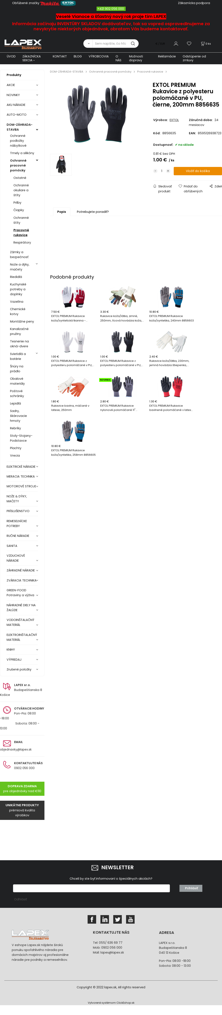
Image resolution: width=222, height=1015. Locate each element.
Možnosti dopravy (136, 58)
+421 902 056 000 (110, 9)
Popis (61, 212)
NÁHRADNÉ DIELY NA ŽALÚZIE (21, 607)
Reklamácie (167, 56)
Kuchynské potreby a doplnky (18, 289)
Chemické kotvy (17, 311)
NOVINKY (13, 95)
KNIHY (11, 649)
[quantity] (161, 171)
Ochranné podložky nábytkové (18, 141)
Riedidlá (16, 277)
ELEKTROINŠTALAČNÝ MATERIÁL (22, 637)
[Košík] (205, 44)
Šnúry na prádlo (16, 368)
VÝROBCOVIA (99, 56)
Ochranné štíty (21, 220)
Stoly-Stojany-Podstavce (21, 438)
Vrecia (15, 455)
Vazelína (16, 301)
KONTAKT (60, 56)
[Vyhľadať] (88, 43)
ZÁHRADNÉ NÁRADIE (21, 570)
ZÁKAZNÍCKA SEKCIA (31, 58)
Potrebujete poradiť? (93, 212)
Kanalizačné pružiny (19, 331)
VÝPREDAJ (14, 659)
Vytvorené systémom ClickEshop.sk (111, 1003)
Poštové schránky (17, 393)
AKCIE (11, 85)
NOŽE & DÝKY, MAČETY (17, 498)
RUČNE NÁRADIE (18, 536)
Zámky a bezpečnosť (19, 254)
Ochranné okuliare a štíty (21, 190)
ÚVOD (11, 56)
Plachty (15, 448)
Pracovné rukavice (21, 232)
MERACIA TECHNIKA (21, 476)
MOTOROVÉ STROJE (21, 486)
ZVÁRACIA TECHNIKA (22, 580)
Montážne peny (22, 321)
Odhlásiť (20, 899)
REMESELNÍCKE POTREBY (17, 523)
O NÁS (118, 58)
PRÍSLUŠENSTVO (18, 511)
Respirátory (22, 242)
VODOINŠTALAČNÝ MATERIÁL (20, 622)
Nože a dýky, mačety (19, 267)
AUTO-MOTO (16, 114)
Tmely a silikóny (22, 153)
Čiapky (18, 210)
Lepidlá (15, 403)
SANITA (12, 546)
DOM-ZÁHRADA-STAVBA (19, 127)
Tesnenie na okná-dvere (19, 343)
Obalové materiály (17, 381)
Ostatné (19, 178)
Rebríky (15, 428)
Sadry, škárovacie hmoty (18, 416)
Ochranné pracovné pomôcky (18, 165)
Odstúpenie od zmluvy (194, 58)
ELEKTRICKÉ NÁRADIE (21, 466)
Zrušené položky (19, 669)
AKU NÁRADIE (16, 105)
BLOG (78, 56)
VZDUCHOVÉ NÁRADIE (16, 558)
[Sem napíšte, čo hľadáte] (115, 43)
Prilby (17, 202)
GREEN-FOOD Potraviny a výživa (20, 592)
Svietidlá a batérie (18, 356)
